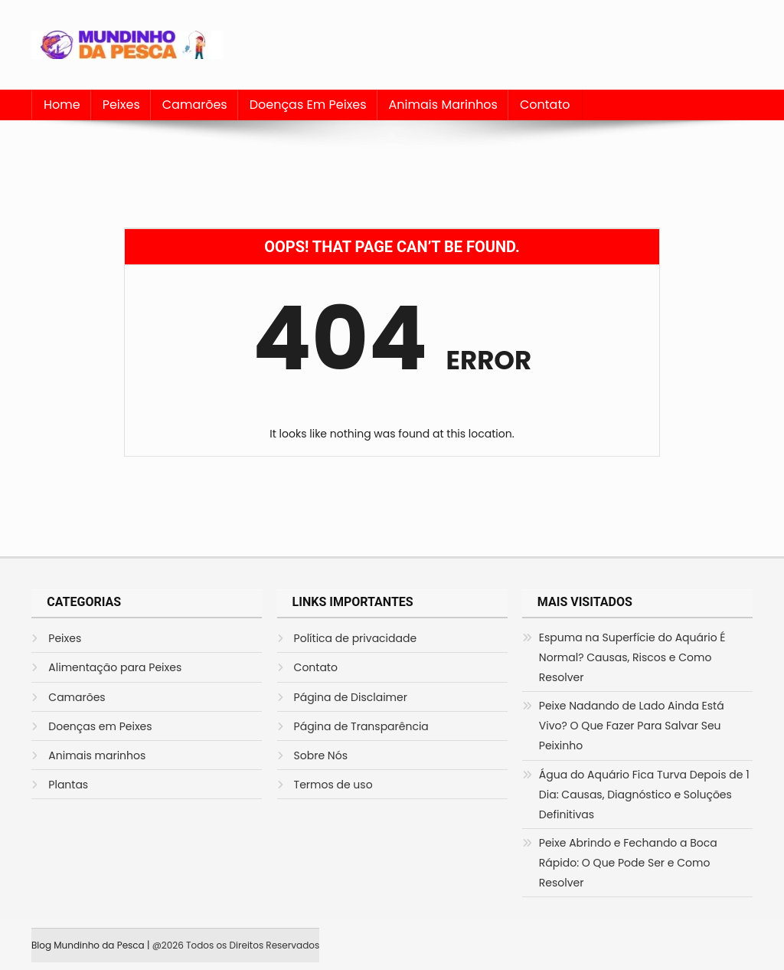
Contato (545, 104)
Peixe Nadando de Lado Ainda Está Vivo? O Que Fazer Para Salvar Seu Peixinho (631, 725)
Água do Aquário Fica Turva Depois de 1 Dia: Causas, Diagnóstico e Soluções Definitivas (644, 794)
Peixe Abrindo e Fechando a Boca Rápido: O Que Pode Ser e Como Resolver (628, 862)
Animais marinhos (443, 104)
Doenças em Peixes (308, 104)
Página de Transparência (361, 726)
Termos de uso (333, 784)
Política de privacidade (355, 638)
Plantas (68, 784)
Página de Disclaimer (350, 697)
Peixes (121, 104)
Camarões (194, 104)
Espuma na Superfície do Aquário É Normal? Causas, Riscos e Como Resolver (632, 657)
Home (62, 104)
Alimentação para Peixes (114, 667)
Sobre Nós (321, 755)
